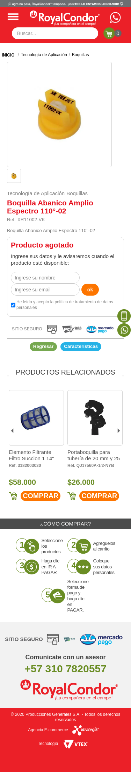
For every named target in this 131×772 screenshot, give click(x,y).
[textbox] (55, 33)
